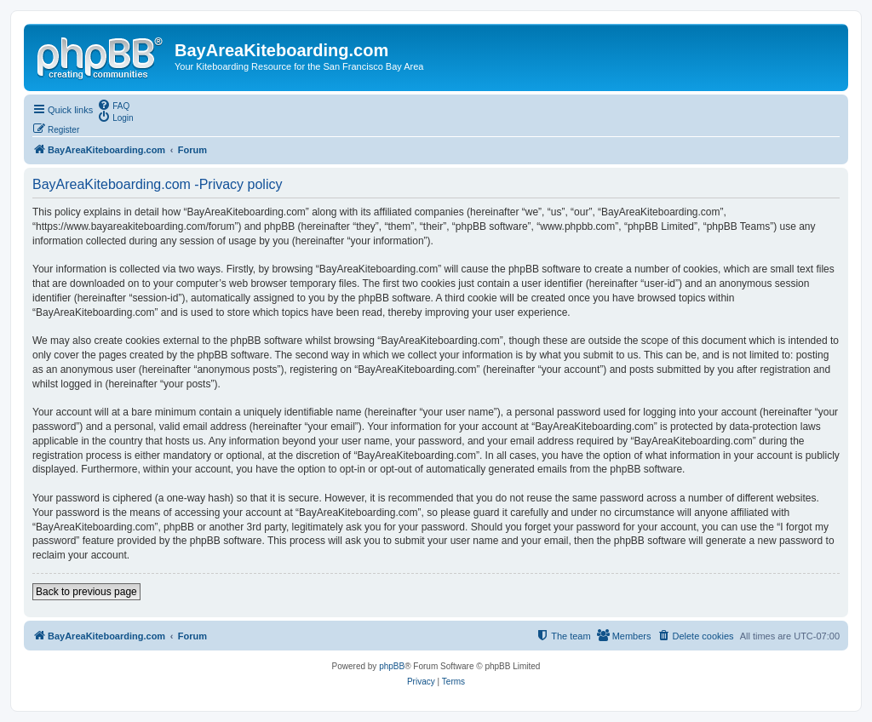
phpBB (391, 666)
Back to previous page (86, 592)
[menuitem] (113, 105)
